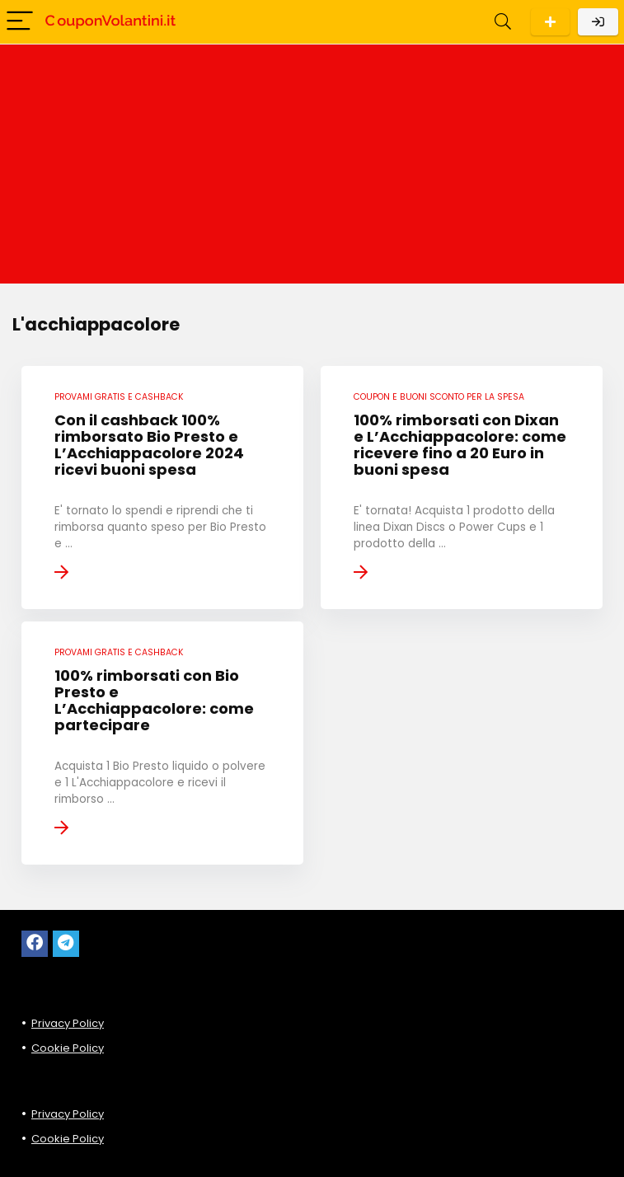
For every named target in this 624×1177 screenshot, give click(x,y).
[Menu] (20, 22)
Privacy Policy (67, 1023)
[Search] (503, 22)
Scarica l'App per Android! (550, 22)
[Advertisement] (312, 168)
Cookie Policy (67, 1048)
